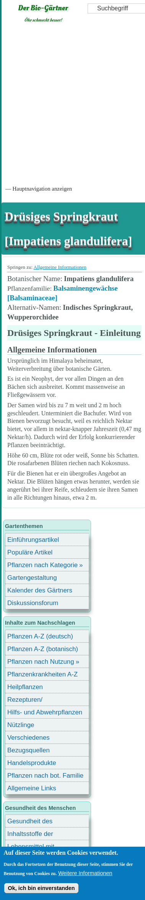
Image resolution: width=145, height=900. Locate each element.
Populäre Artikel (29, 552)
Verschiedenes (28, 737)
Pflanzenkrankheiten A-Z (42, 674)
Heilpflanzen (25, 687)
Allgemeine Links (31, 788)
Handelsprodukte (31, 763)
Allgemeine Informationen (60, 267)
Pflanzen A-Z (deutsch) (40, 636)
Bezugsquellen (28, 750)
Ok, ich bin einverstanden (41, 888)
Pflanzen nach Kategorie (42, 565)
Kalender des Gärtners (39, 590)
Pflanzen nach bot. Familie (45, 775)
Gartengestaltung (32, 577)
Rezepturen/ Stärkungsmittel (29, 701)
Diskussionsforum (32, 603)
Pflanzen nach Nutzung (40, 661)
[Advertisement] (71, 103)
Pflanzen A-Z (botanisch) (42, 649)
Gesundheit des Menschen (29, 822)
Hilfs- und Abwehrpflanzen (44, 712)
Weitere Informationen (85, 873)
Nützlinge (20, 725)
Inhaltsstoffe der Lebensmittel (30, 835)
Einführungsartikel (33, 539)
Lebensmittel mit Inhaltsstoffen (30, 847)
